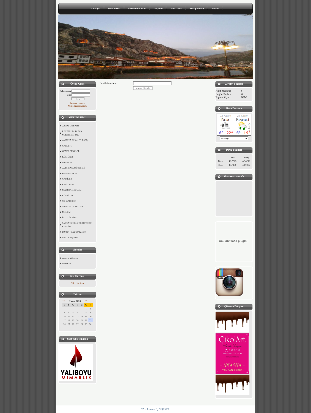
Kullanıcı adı (65, 91)
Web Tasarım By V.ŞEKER (155, 409)
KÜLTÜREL (67, 157)
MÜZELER (67, 162)
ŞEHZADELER (69, 201)
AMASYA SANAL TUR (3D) (75, 140)
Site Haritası (77, 283)
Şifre (69, 95)
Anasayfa (95, 8)
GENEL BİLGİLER (70, 151)
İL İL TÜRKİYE (69, 217)
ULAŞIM (66, 212)
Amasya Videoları (70, 258)
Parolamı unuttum (77, 103)
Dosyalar (158, 8)
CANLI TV (67, 146)
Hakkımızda (114, 8)
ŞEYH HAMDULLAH (72, 190)
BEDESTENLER (69, 173)
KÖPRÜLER (68, 195)
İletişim (215, 8)
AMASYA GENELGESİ (73, 206)
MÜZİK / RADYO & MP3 (74, 232)
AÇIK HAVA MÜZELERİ (73, 168)
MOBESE (66, 263)
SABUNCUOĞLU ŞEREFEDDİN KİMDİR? (77, 225)
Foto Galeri (176, 8)
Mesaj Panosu (197, 8)
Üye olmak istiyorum (77, 106)
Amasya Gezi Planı (70, 126)
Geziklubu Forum (137, 8)
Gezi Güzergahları (70, 237)
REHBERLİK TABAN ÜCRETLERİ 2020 (72, 133)
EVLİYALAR (68, 184)
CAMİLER (67, 179)
